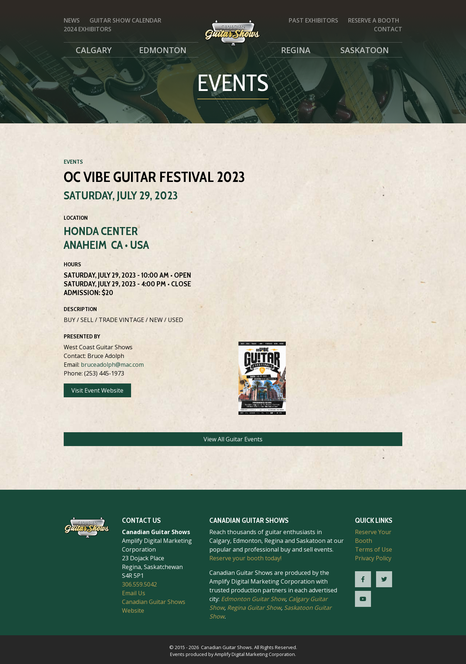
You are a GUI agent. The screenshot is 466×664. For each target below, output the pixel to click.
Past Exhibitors (313, 20)
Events (73, 161)
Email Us (133, 593)
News (72, 20)
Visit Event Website (97, 390)
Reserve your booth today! (245, 558)
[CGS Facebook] (363, 579)
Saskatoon (364, 49)
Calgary (94, 49)
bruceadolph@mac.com (112, 365)
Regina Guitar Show (254, 608)
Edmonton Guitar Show (253, 599)
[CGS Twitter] (384, 579)
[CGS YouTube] (363, 599)
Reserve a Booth (373, 20)
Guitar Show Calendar (125, 20)
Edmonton (162, 49)
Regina (296, 49)
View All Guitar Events (233, 439)
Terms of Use (373, 549)
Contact (388, 29)
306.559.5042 (139, 584)
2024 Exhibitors (87, 29)
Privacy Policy (373, 558)
